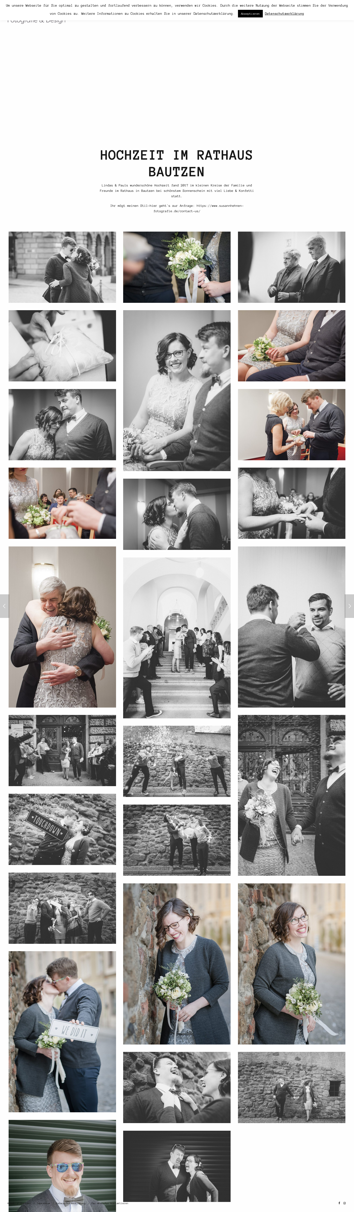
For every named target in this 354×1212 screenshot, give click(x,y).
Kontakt (26, 1203)
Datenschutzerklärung (71, 1203)
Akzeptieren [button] (250, 13)
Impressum (43, 1203)
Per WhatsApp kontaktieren (109, 1203)
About (11, 1203)
